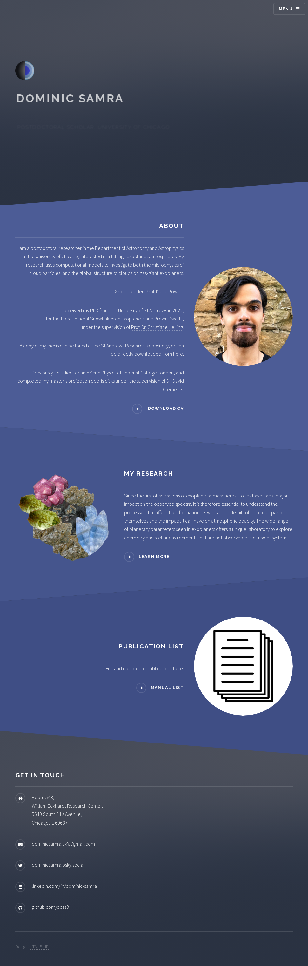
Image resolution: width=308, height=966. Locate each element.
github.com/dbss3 (50, 907)
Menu (286, 8)
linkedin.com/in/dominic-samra (64, 886)
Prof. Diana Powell (164, 291)
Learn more (154, 556)
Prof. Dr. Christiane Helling (157, 327)
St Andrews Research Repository (135, 345)
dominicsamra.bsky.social (58, 864)
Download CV (165, 408)
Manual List (167, 687)
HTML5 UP (39, 946)
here (178, 354)
